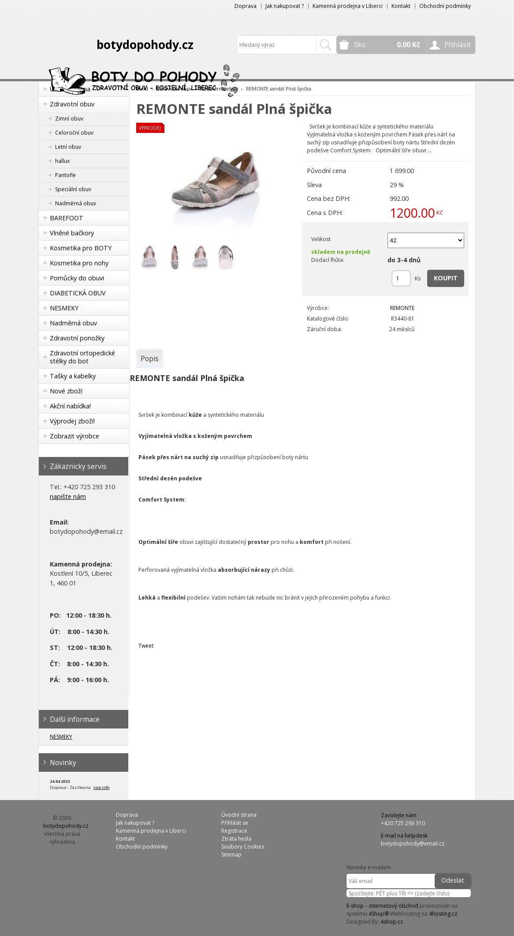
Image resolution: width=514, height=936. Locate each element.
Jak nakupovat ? (284, 6)
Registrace (234, 830)
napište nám (68, 496)
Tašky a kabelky (73, 376)
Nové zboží (66, 391)
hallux (62, 161)
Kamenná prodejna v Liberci (348, 6)
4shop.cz (391, 921)
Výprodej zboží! (72, 421)
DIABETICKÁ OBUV (78, 293)
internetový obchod (393, 906)
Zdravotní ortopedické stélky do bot (82, 357)
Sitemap (231, 854)
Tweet (145, 645)
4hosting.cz (443, 913)
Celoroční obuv (74, 132)
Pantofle (65, 175)
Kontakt (400, 6)
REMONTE (402, 308)
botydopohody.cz (145, 45)
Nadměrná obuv (75, 203)
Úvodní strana (239, 815)
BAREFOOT (66, 218)
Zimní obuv (69, 118)
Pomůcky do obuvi (77, 278)
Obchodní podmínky (445, 6)
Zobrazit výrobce (74, 436)
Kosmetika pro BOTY (81, 248)
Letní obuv (68, 147)
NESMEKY (64, 308)
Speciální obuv (73, 189)
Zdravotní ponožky (77, 338)
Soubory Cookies (242, 846)
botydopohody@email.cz (412, 843)
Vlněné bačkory (72, 233)
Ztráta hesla (236, 838)
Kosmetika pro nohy (79, 263)
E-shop (355, 906)
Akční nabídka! (70, 406)
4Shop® (379, 913)
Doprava (246, 6)
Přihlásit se (234, 823)
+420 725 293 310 (403, 823)
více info (101, 787)
